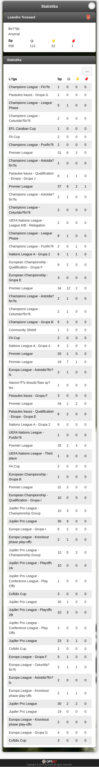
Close (91, 5)
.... (87, 71)
